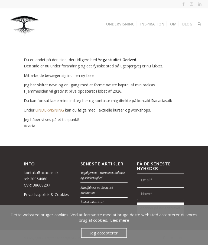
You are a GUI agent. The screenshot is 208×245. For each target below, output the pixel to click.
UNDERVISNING (49, 110)
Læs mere (119, 220)
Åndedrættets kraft (92, 202)
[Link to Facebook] (183, 4)
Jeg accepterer (104, 233)
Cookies (62, 194)
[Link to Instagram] (192, 4)
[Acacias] (24, 24)
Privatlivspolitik (37, 194)
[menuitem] (121, 24)
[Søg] (200, 24)
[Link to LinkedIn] (200, 4)
